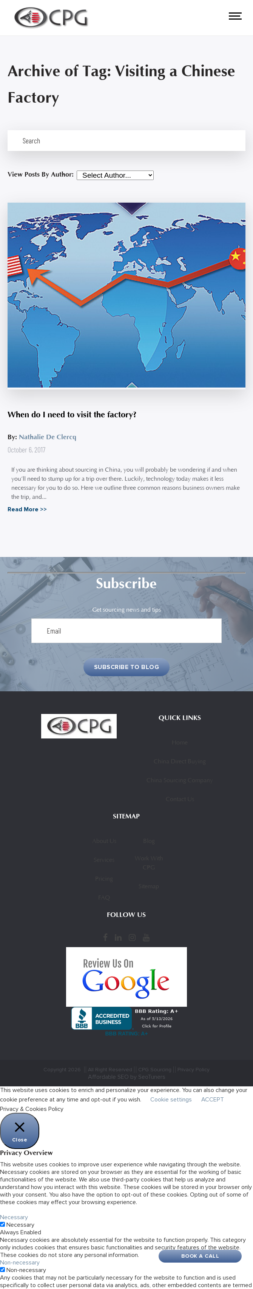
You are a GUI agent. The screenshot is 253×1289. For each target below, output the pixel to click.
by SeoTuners (147, 1077)
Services (104, 860)
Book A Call (200, 1256)
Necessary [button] (14, 1217)
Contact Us (180, 800)
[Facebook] (105, 937)
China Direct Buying (180, 762)
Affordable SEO (108, 1077)
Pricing (104, 879)
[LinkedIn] (118, 937)
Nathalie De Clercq (47, 437)
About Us (104, 841)
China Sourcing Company (180, 781)
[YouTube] (146, 937)
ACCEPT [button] (212, 1099)
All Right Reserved (110, 1069)
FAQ (104, 898)
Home (180, 743)
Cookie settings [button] (171, 1099)
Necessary (20, 1225)
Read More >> (27, 509)
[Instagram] (132, 937)
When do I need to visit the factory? (72, 415)
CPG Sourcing (154, 1069)
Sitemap (149, 887)
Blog (149, 841)
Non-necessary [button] (20, 1262)
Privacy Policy (193, 1069)
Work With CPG (149, 863)
